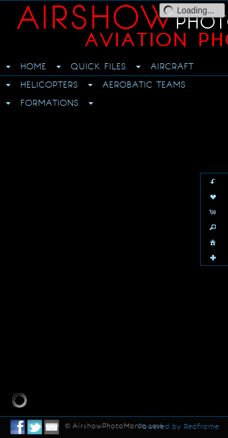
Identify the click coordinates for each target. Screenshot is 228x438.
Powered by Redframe (178, 426)
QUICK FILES (98, 66)
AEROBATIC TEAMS (143, 84)
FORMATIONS (49, 102)
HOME (33, 66)
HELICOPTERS (49, 84)
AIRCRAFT (171, 66)
